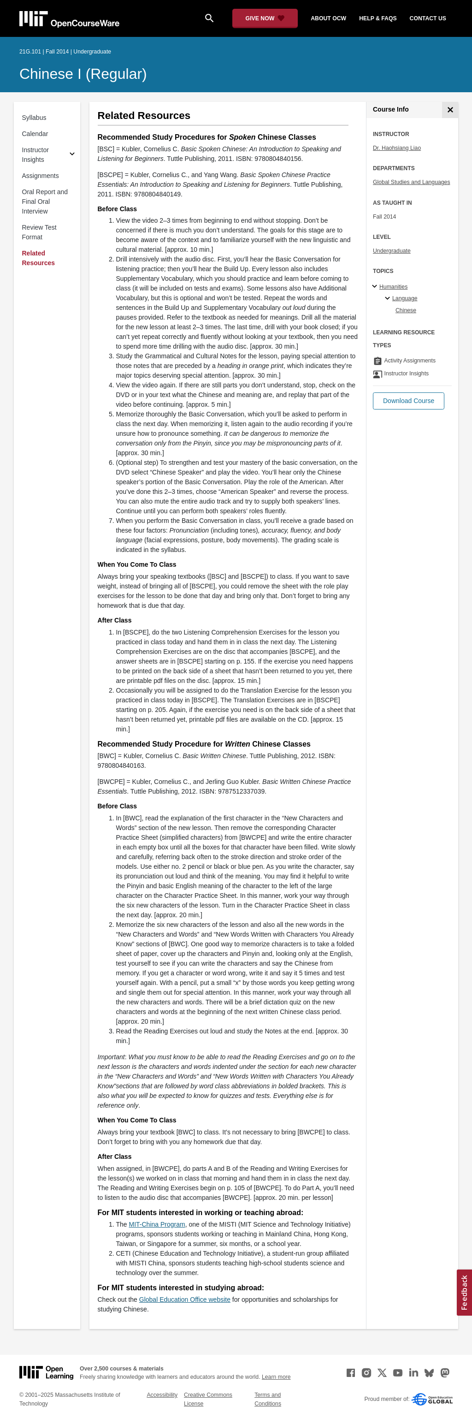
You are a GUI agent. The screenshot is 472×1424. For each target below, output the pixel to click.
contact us (428, 18)
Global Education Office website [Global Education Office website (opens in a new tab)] (184, 1299)
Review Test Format (39, 232)
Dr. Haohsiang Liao (397, 148)
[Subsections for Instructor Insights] (72, 155)
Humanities (393, 287)
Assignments (40, 175)
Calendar (35, 133)
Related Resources (38, 258)
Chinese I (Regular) (83, 73)
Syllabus (34, 117)
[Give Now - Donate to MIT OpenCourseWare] (265, 18)
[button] (408, 400)
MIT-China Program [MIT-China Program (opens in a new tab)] (157, 1224)
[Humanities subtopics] (376, 287)
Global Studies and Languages (411, 182)
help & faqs (377, 18)
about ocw (328, 18)
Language (405, 298)
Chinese (405, 310)
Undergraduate (392, 251)
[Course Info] (450, 110)
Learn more (276, 1377)
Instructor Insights (35, 154)
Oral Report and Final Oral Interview (45, 201)
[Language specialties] (389, 299)
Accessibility (162, 1395)
